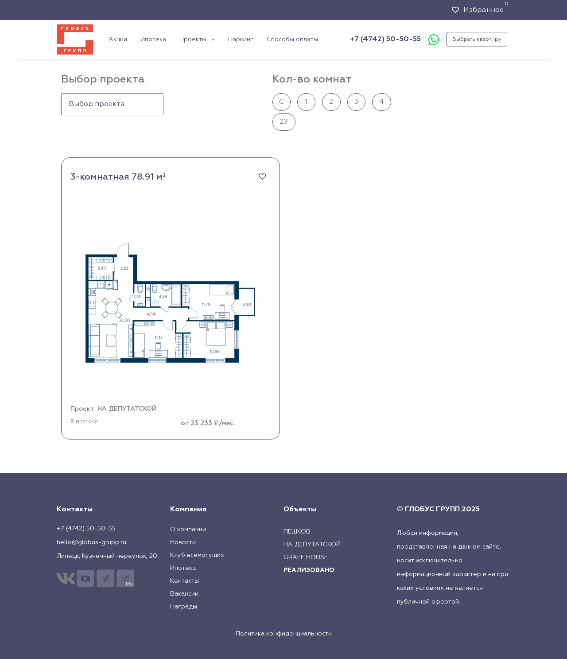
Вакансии (184, 594)
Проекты (197, 39)
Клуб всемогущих (197, 555)
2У (284, 122)
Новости (183, 542)
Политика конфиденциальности (284, 634)
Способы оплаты (292, 39)
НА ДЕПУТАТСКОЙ (127, 409)
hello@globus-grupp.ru (91, 542)
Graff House (306, 557)
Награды (183, 607)
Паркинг (240, 39)
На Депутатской (312, 544)
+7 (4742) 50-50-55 (385, 39)
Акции (118, 39)
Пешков (297, 532)
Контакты (184, 581)
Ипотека (153, 39)
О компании (188, 529)
